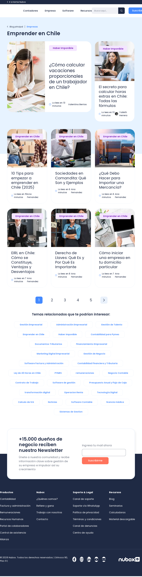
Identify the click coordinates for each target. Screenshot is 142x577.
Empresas (32, 26)
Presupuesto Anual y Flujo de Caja (108, 383)
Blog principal (15, 26)
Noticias (52, 402)
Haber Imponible (63, 48)
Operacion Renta (73, 393)
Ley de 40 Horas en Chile (27, 373)
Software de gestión (64, 383)
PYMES (58, 373)
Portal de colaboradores (14, 526)
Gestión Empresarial (31, 325)
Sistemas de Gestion (71, 412)
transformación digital (37, 393)
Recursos (86, 10)
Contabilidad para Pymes (105, 335)
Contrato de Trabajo (26, 383)
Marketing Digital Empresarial (53, 354)
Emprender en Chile (28, 137)
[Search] (105, 10)
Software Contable (81, 402)
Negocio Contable (118, 373)
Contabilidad (8, 499)
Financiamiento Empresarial (91, 344)
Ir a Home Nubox (16, 2)
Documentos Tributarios (48, 344)
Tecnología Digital (107, 393)
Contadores (30, 10)
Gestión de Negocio (94, 354)
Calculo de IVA (26, 402)
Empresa (50, 10)
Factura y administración (15, 506)
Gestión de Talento (111, 325)
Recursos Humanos (11, 520)
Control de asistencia (13, 533)
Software (68, 10)
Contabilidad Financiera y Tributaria (97, 364)
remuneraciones (85, 373)
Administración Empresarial (71, 325)
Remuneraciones (10, 513)
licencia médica (115, 402)
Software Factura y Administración (43, 364)
